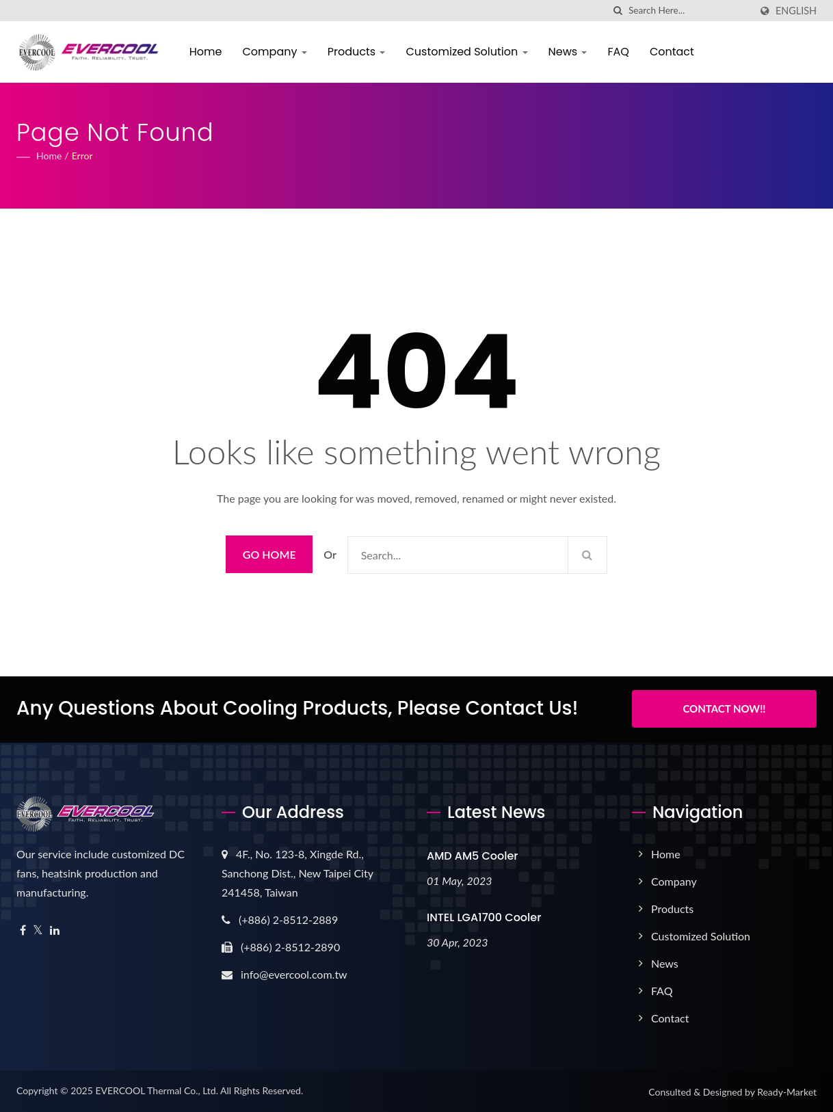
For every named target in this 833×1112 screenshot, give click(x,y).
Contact (672, 51)
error (82, 155)
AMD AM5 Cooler (472, 854)
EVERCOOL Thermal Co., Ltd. (156, 1089)
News (568, 51)
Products (357, 51)
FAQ (619, 51)
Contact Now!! (724, 708)
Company (275, 51)
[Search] (689, 10)
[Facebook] (23, 929)
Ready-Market (787, 1090)
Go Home (269, 554)
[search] (618, 10)
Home (206, 51)
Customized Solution (468, 51)
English (796, 10)
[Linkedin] (55, 929)
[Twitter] (38, 929)
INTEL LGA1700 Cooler (484, 916)
